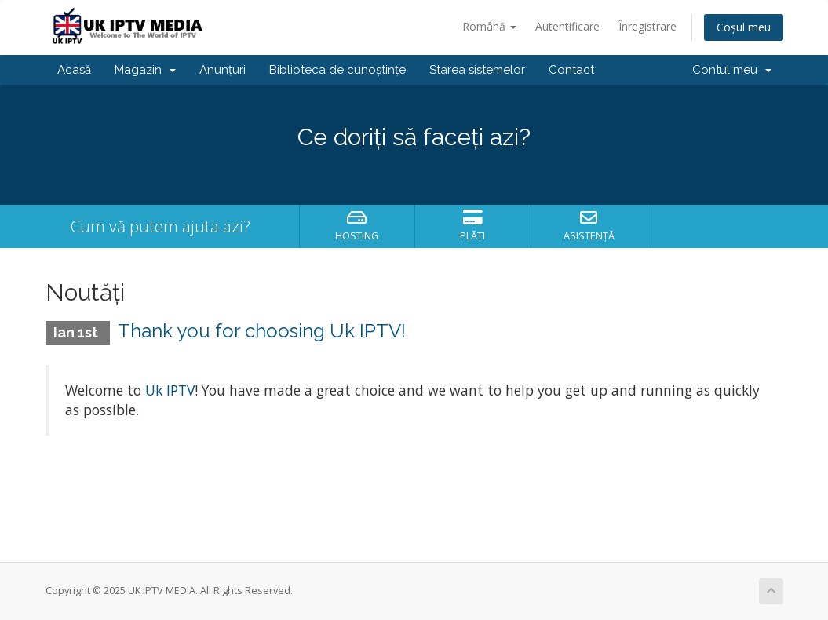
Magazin (145, 70)
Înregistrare (647, 26)
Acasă (74, 70)
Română (489, 26)
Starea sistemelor (477, 70)
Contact (571, 70)
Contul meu (731, 70)
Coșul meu (744, 27)
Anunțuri (222, 70)
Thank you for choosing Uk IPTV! (262, 330)
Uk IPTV (170, 390)
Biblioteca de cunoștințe (337, 70)
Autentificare (567, 26)
